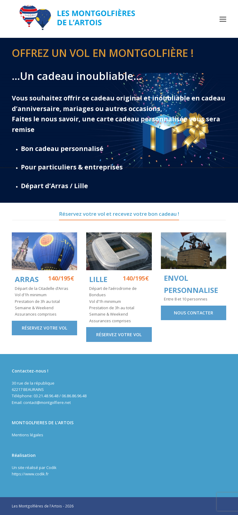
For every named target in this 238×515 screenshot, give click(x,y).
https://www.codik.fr (30, 474)
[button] (223, 18)
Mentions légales (27, 435)
